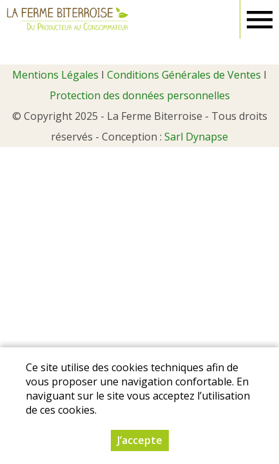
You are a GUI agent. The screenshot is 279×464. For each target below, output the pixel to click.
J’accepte (139, 440)
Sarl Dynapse (196, 137)
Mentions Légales (55, 75)
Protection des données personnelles (140, 95)
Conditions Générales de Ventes (184, 75)
